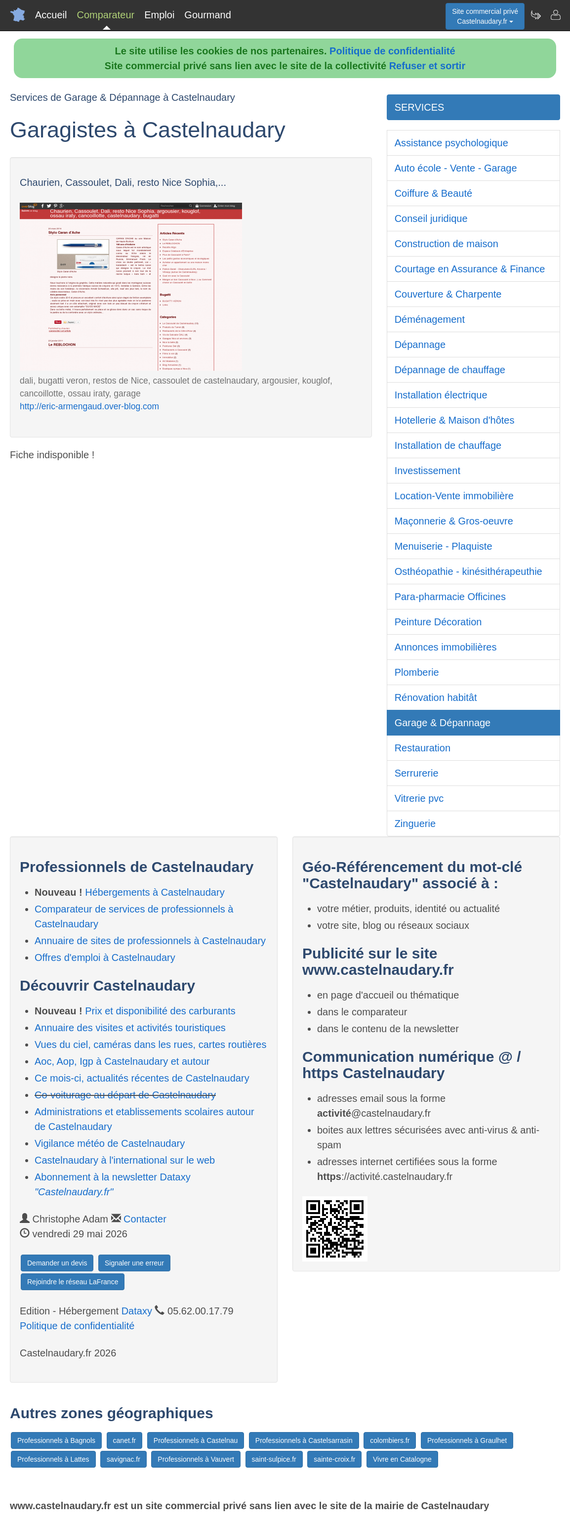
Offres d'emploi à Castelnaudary (105, 957)
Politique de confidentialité (392, 50)
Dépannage (420, 344)
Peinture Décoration (438, 621)
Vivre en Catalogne (402, 1459)
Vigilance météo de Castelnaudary (110, 1143)
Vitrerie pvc (419, 798)
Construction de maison (446, 243)
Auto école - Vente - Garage (456, 168)
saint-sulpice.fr (274, 1459)
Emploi (159, 14)
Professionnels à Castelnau (196, 1440)
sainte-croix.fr (334, 1459)
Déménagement (430, 319)
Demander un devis (57, 1263)
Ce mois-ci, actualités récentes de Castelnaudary (142, 1078)
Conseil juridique (431, 218)
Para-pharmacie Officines (450, 596)
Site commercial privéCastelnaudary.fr (485, 16)
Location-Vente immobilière (454, 495)
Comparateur (105, 14)
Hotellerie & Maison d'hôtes (455, 420)
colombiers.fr (389, 1440)
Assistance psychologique (451, 142)
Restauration (422, 747)
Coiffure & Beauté (434, 193)
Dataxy (137, 1310)
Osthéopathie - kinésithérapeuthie (468, 571)
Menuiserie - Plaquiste (443, 546)
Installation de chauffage (448, 445)
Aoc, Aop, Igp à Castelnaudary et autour (122, 1061)
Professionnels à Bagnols (56, 1440)
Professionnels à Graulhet (467, 1440)
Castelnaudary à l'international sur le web (125, 1160)
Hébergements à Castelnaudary (154, 892)
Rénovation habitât (436, 697)
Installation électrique (441, 395)
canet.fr (124, 1440)
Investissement (427, 470)
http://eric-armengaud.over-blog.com (89, 406)
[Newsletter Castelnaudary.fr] (535, 15)
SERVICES (420, 107)
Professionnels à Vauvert (196, 1459)
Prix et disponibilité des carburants (160, 1010)
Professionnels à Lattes (53, 1459)
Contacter (144, 1219)
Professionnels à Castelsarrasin (304, 1440)
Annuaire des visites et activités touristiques (130, 1027)
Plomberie (417, 672)
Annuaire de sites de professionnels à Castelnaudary (150, 940)
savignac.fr (123, 1459)
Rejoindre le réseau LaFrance (72, 1282)
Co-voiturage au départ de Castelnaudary (125, 1094)
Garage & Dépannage (443, 722)
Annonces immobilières (446, 647)
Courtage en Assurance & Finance (470, 268)
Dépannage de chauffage (450, 369)
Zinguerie (415, 823)
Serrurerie (417, 773)
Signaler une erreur (134, 1263)
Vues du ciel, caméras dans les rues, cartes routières (150, 1044)
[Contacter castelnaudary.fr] (555, 15)
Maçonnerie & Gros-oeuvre (454, 521)
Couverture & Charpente (448, 294)
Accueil (51, 14)
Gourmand (207, 14)
